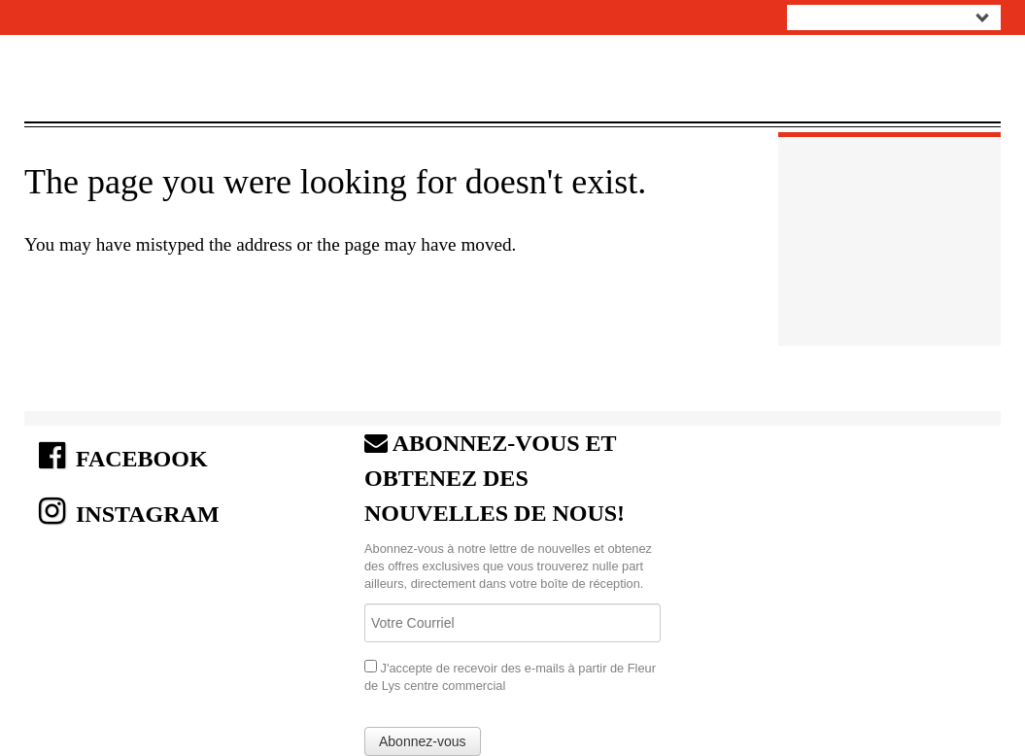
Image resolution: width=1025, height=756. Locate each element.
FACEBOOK (123, 455)
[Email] (512, 622)
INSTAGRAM (129, 511)
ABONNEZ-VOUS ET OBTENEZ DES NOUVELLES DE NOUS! (494, 478)
